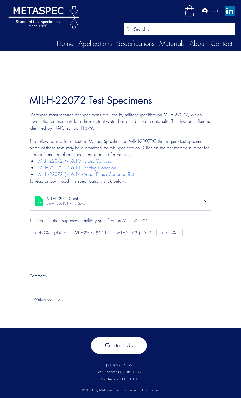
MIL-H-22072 (170, 232)
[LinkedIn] (230, 11)
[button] (189, 10)
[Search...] (179, 29)
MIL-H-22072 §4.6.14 (134, 232)
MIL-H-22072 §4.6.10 (50, 232)
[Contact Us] (119, 345)
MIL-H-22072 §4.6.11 (92, 232)
